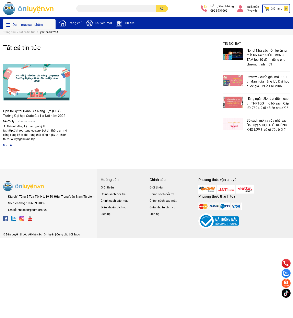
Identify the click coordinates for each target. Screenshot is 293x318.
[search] (162, 8)
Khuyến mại (103, 23)
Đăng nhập (252, 10)
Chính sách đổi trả (113, 194)
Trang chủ (75, 23)
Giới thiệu (107, 187)
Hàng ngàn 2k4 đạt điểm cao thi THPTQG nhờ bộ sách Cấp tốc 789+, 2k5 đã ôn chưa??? (268, 103)
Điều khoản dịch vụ (113, 207)
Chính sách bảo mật (114, 201)
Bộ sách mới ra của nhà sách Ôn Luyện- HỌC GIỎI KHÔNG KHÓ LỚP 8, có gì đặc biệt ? (267, 125)
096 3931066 (218, 10)
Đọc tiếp (8, 145)
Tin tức (129, 23)
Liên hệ (105, 214)
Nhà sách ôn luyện (43, 234)
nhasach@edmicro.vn (32, 210)
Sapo (76, 234)
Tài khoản (253, 6)
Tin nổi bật (232, 44)
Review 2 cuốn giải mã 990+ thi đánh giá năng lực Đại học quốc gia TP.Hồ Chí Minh (268, 81)
